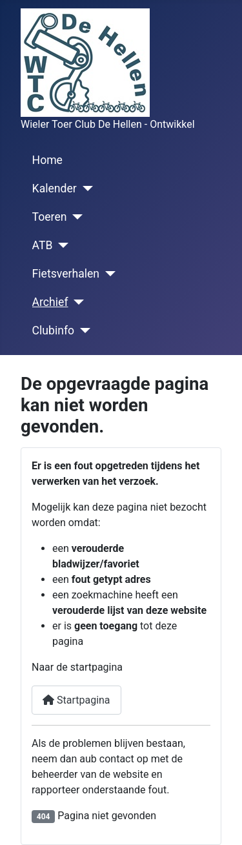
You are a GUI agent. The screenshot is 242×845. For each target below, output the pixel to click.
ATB (42, 245)
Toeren (49, 216)
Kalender (54, 188)
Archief (50, 302)
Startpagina (76, 700)
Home (47, 160)
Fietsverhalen (65, 273)
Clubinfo (53, 330)
